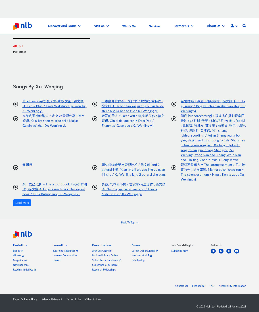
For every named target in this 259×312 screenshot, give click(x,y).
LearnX (56, 260)
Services (154, 26)
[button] (234, 26)
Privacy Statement (52, 299)
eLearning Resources (65, 250)
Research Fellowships (104, 269)
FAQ (212, 286)
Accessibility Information (232, 286)
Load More (22, 202)
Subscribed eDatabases (106, 260)
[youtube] (238, 253)
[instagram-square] (230, 253)
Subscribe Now (179, 250)
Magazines (20, 260)
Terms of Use (73, 299)
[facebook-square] (222, 253)
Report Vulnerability (25, 299)
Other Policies (93, 299)
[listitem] (20, 246)
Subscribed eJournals (105, 265)
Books (17, 250)
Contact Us (181, 286)
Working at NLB (142, 255)
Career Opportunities (145, 250)
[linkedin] (215, 253)
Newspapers (21, 265)
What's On (129, 26)
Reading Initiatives (24, 269)
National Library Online (105, 255)
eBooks (18, 255)
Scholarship (138, 260)
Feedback (198, 286)
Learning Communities (65, 255)
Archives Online (102, 250)
